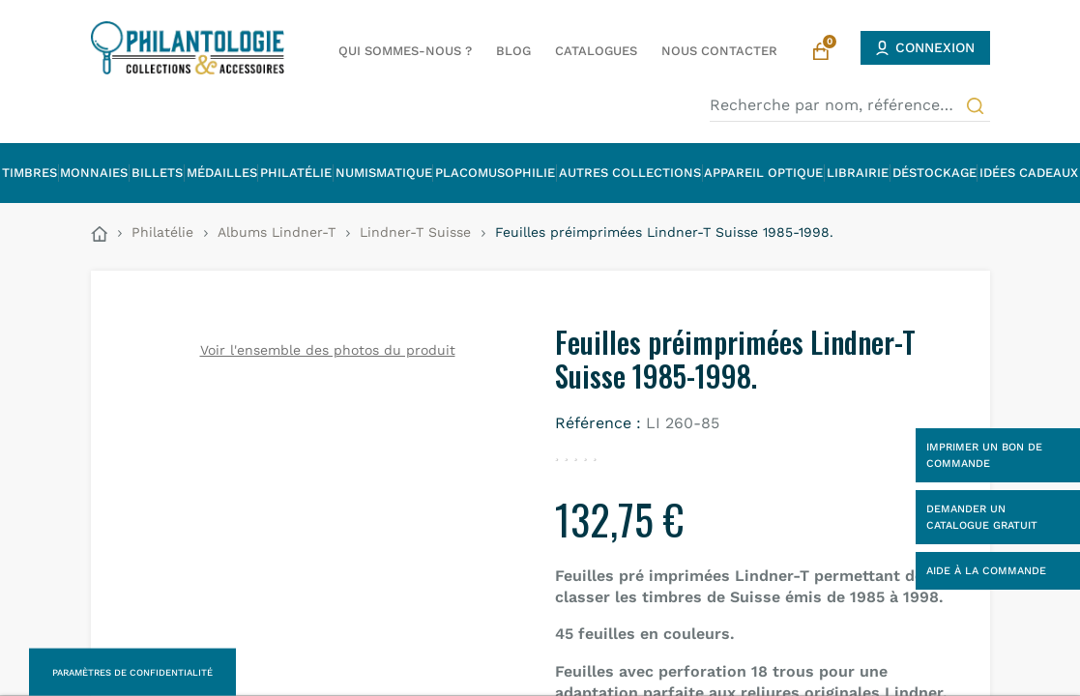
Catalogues (596, 51)
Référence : (598, 423)
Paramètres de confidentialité (132, 672)
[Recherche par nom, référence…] (850, 105)
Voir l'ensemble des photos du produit (327, 350)
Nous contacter (719, 51)
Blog (513, 51)
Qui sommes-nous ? (405, 51)
